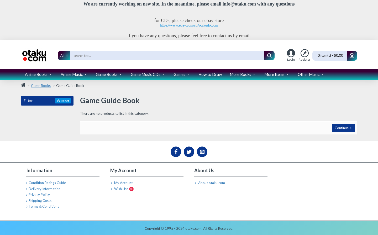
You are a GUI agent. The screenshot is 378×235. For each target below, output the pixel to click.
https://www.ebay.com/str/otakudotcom (189, 25)
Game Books (41, 85)
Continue (341, 128)
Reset (65, 101)
